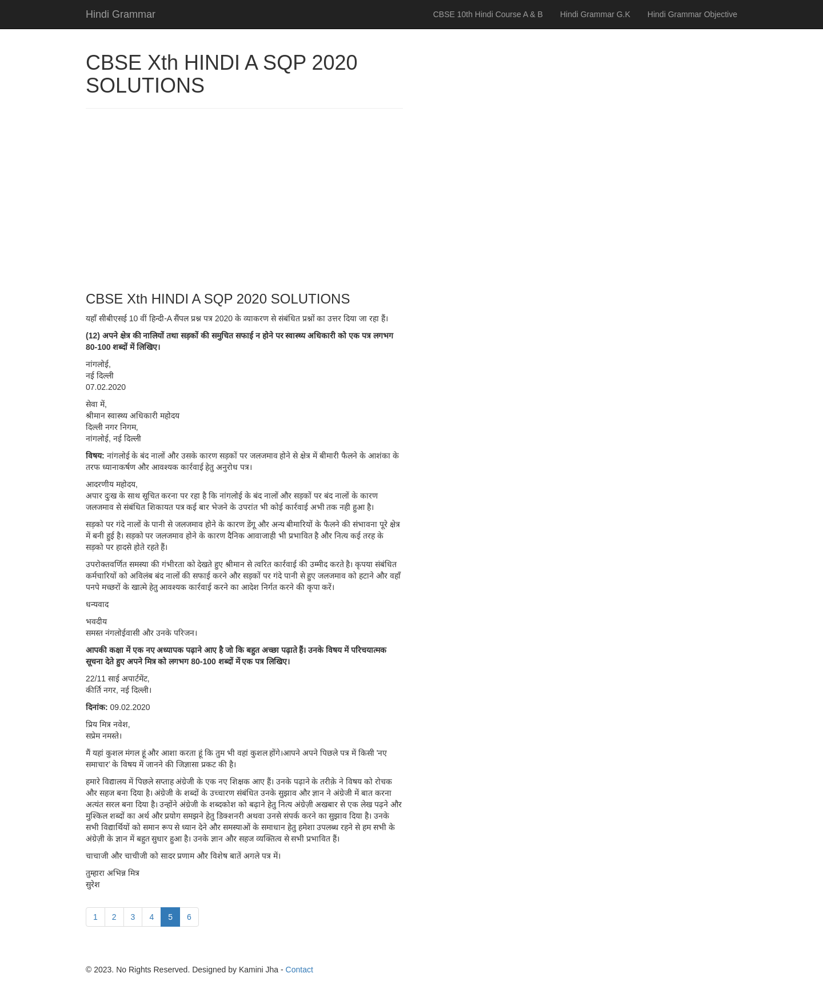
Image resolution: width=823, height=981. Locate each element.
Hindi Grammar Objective (692, 14)
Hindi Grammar (120, 14)
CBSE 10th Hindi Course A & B (488, 14)
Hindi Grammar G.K (595, 14)
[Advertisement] (244, 200)
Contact (299, 969)
